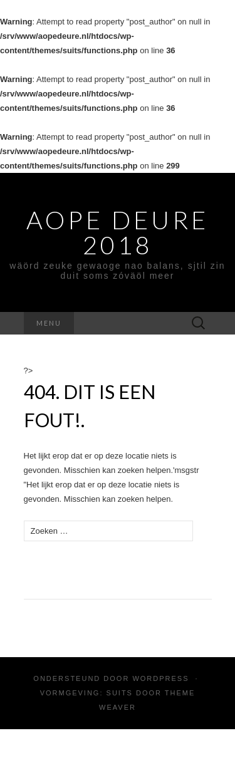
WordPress (160, 678)
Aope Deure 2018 (117, 232)
